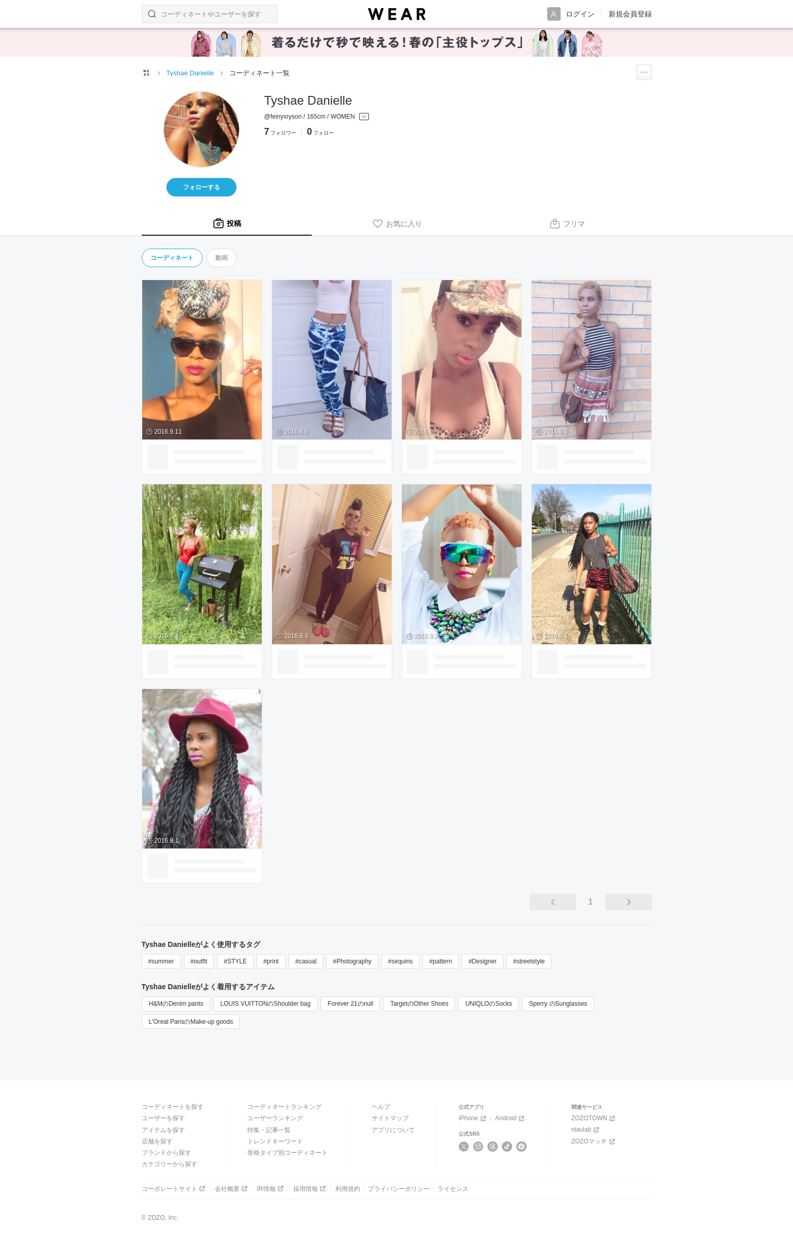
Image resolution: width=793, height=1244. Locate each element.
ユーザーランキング (275, 1118)
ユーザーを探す (163, 1118)
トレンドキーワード (275, 1141)
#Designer (482, 961)
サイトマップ (390, 1118)
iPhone (473, 1118)
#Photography (352, 961)
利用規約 (347, 1189)
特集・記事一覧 (269, 1130)
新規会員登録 (630, 14)
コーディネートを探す (173, 1106)
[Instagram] (478, 1146)
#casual (305, 961)
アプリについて (393, 1130)
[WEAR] (397, 14)
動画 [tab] (221, 257)
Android (510, 1118)
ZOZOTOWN (594, 1118)
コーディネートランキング (284, 1106)
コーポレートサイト (174, 1188)
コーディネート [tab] (172, 257)
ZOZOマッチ (594, 1142)
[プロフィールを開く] (316, 117)
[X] (464, 1146)
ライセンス (452, 1189)
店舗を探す (157, 1141)
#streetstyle (529, 961)
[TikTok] (507, 1146)
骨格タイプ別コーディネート (287, 1152)
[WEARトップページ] (146, 72)
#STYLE (235, 961)
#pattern (440, 961)
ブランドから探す (166, 1152)
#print (271, 961)
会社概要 (232, 1188)
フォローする (201, 187)
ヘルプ (381, 1106)
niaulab (586, 1130)
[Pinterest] (521, 1146)
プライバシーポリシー (399, 1189)
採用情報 (310, 1188)
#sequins (400, 961)
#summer (161, 961)
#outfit (199, 961)
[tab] (227, 224)
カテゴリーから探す (169, 1164)
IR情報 (271, 1188)
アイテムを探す (163, 1130)
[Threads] (492, 1146)
